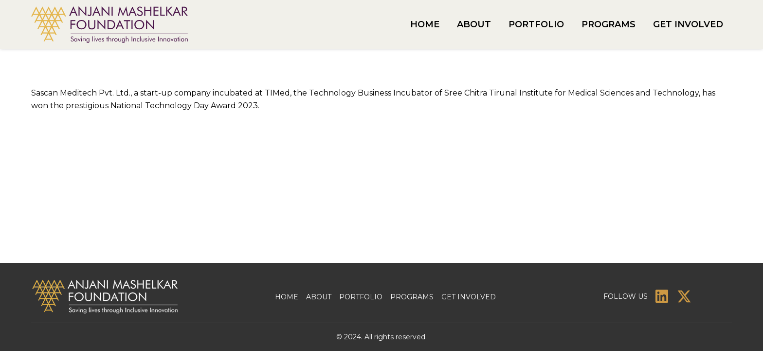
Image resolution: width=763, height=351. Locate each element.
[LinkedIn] (661, 296)
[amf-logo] (109, 24)
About (318, 296)
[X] (684, 296)
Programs (412, 296)
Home (286, 296)
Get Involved (468, 296)
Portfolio (360, 296)
